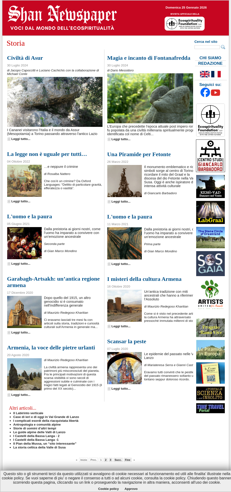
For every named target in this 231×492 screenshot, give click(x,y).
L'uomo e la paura (29, 216)
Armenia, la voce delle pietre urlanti (51, 347)
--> (115, 17)
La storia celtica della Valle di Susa (39, 447)
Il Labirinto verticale (28, 413)
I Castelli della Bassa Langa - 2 (36, 436)
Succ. (118, 459)
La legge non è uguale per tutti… (47, 154)
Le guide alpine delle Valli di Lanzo (39, 432)
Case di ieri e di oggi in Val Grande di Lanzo (46, 417)
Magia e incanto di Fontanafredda (148, 58)
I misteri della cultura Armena (144, 279)
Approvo (131, 489)
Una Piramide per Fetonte (139, 154)
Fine (127, 459)
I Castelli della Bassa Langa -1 (36, 440)
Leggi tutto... (21, 139)
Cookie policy (108, 489)
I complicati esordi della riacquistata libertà (45, 420)
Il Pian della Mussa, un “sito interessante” (45, 443)
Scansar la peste (126, 341)
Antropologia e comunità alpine (37, 424)
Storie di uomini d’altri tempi (34, 428)
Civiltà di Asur (25, 58)
